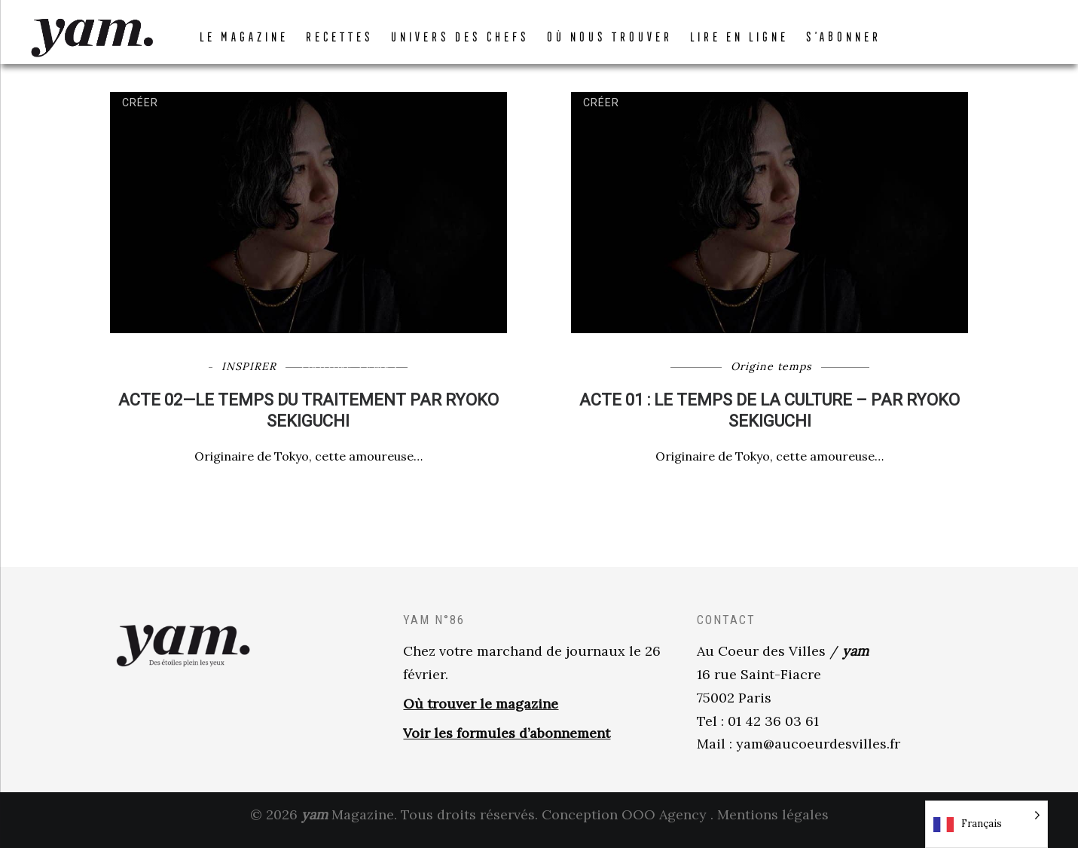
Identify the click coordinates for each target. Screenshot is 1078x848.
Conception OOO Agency (624, 824)
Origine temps (349, 376)
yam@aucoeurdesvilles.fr (818, 754)
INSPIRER (248, 376)
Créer (140, 112)
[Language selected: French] (986, 824)
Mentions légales (773, 824)
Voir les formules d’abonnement (506, 743)
